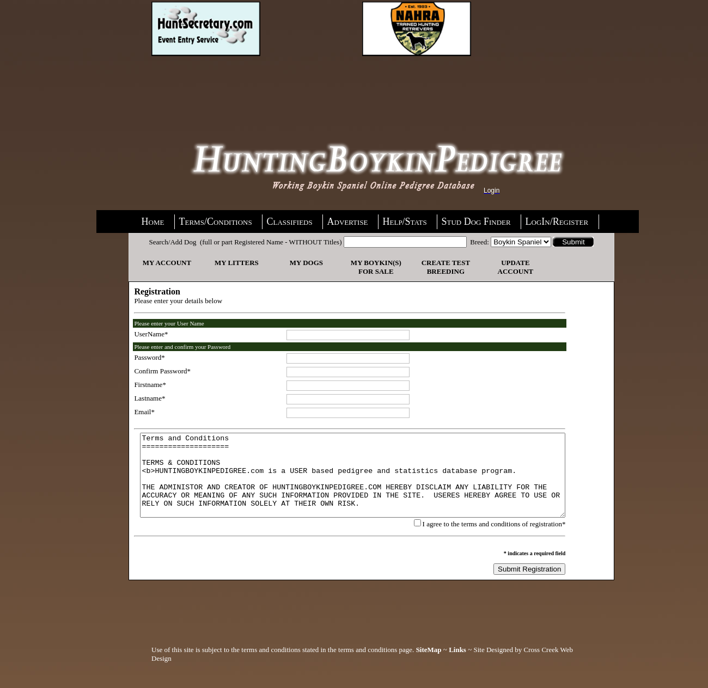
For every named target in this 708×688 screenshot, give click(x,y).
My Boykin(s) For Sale (374, 267)
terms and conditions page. (376, 666)
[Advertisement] (238, 85)
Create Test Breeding (444, 267)
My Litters (235, 263)
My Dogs (304, 263)
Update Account (514, 267)
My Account (165, 263)
